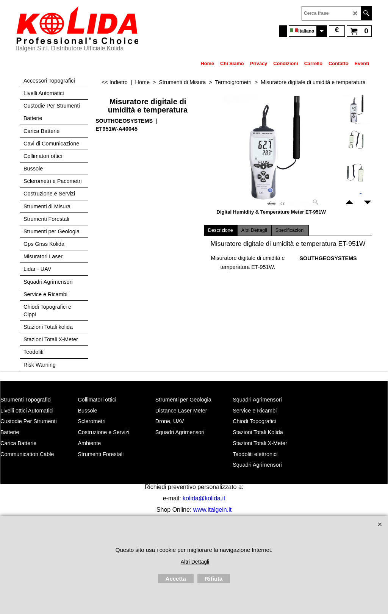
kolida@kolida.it (204, 498)
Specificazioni (290, 230)
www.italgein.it (212, 509)
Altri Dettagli (254, 230)
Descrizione (220, 230)
